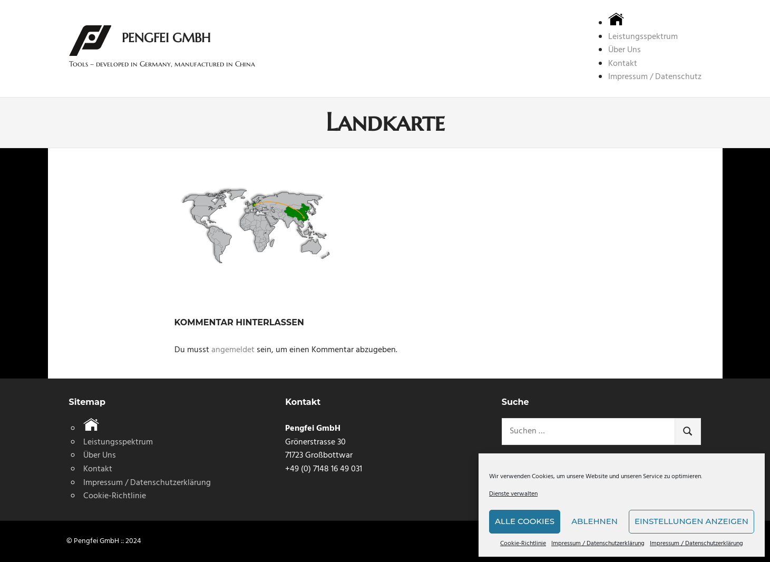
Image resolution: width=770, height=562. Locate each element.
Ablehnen (594, 521)
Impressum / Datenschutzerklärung (598, 544)
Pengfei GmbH (166, 38)
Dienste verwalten (513, 494)
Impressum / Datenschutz (654, 77)
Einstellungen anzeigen (691, 521)
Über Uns (624, 50)
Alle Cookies (524, 521)
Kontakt (622, 64)
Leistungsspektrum (643, 37)
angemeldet (233, 350)
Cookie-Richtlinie (523, 544)
